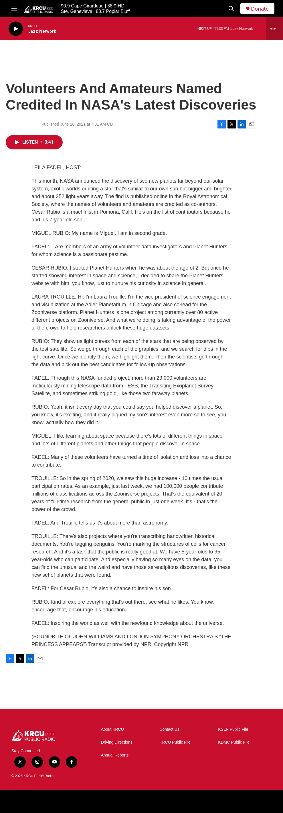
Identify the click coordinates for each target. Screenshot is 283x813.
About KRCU (112, 729)
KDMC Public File (234, 742)
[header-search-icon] (231, 8)
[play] (15, 29)
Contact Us (169, 729)
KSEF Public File (233, 729)
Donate (260, 9)
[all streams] (274, 28)
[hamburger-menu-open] (14, 8)
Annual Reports (115, 755)
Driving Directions (116, 742)
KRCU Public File (174, 742)
